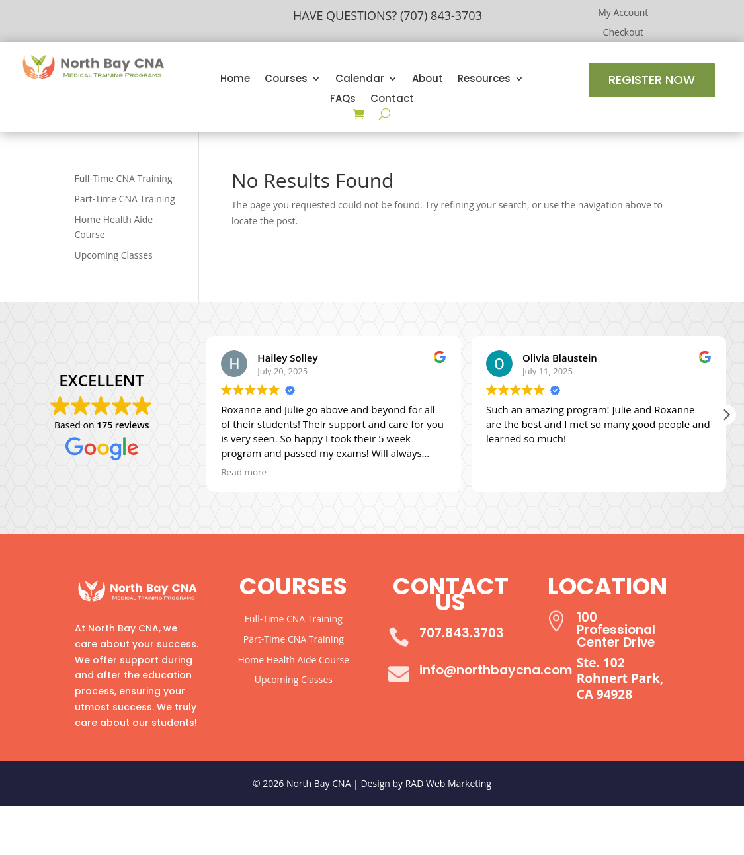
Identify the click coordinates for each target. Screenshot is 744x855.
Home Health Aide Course (293, 659)
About (427, 79)
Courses (286, 79)
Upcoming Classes (114, 255)
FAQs (343, 99)
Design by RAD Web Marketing (425, 783)
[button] (726, 415)
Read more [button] (244, 472)
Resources (484, 79)
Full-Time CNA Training (124, 178)
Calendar (359, 79)
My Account (623, 13)
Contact (392, 99)
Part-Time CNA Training (125, 198)
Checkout (623, 33)
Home (235, 79)
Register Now (651, 79)
